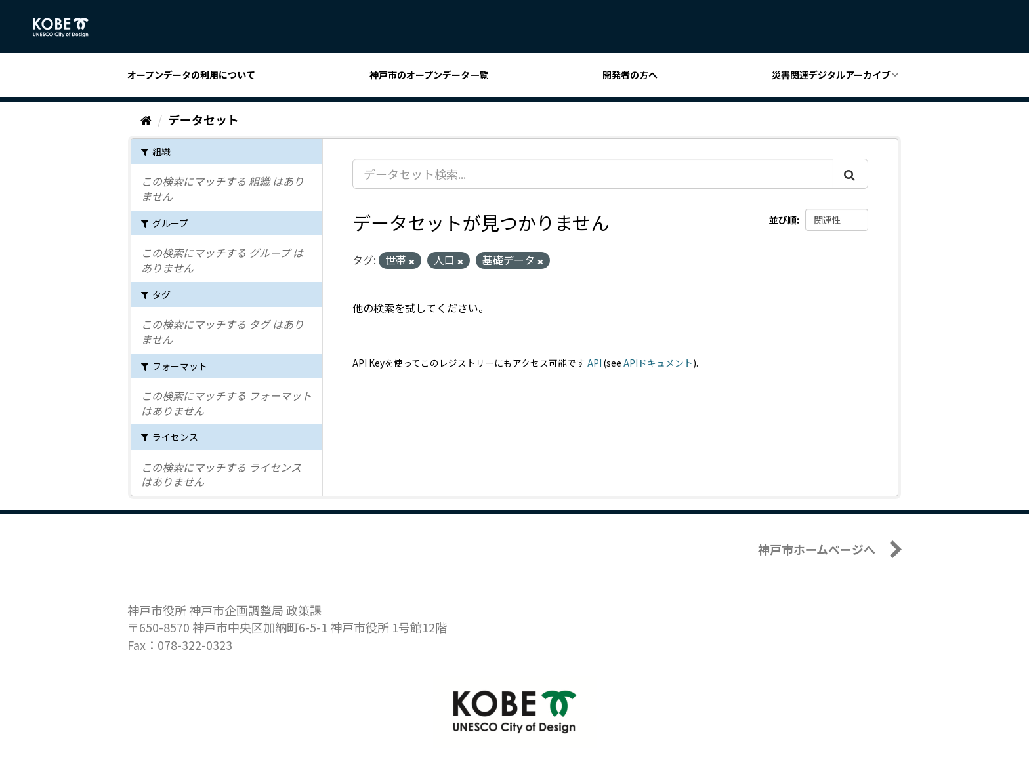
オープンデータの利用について (191, 74)
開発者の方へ (630, 74)
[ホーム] (146, 119)
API (594, 362)
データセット (203, 119)
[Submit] (850, 174)
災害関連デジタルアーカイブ (831, 74)
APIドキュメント (658, 362)
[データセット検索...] (592, 174)
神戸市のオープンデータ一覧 (428, 74)
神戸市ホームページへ (816, 548)
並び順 (783, 219)
